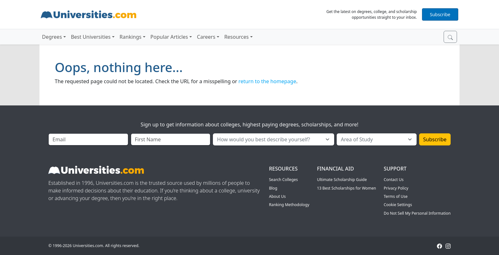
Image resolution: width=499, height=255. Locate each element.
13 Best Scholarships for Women (346, 188)
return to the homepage (267, 81)
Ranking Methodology (289, 204)
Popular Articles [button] (169, 36)
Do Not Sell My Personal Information (417, 213)
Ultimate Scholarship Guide (342, 179)
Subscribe (440, 14)
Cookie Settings (398, 204)
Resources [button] (236, 36)
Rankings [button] (131, 36)
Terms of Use (396, 196)
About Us (277, 196)
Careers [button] (206, 36)
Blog (273, 188)
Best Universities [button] (91, 36)
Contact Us (394, 179)
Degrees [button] (52, 36)
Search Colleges (283, 179)
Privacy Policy (396, 188)
